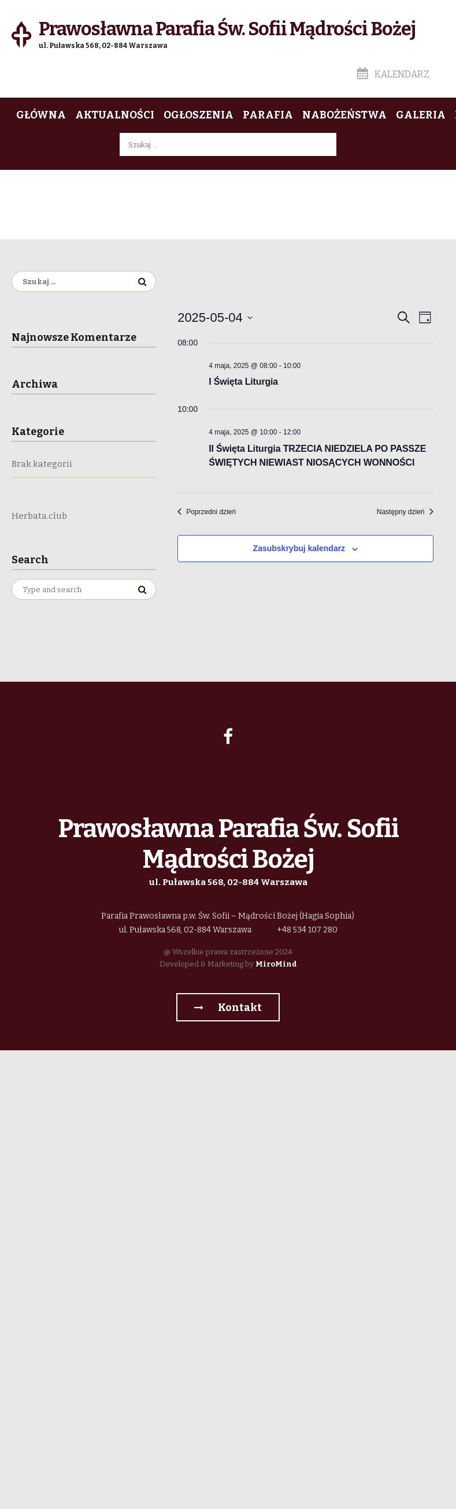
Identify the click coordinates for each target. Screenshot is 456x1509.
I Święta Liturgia (243, 381)
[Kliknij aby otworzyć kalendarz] (215, 317)
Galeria (421, 115)
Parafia (268, 115)
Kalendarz (393, 74)
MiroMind (276, 964)
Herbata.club (39, 516)
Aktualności (114, 115)
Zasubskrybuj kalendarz (299, 548)
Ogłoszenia (198, 115)
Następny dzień (405, 512)
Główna (41, 115)
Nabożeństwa (344, 115)
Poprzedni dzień (206, 512)
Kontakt (228, 1007)
